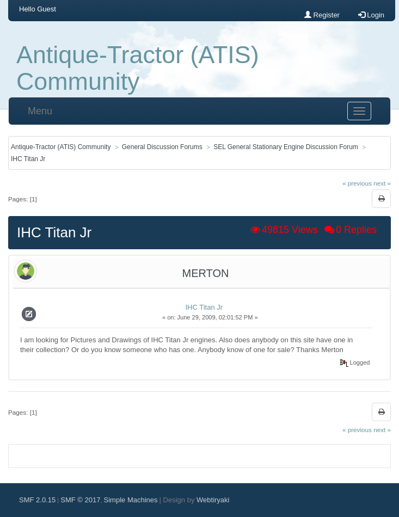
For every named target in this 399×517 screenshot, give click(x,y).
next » (382, 183)
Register (322, 15)
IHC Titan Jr (204, 307)
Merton (205, 273)
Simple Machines (131, 500)
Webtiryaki (213, 500)
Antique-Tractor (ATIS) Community (137, 68)
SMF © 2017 (80, 500)
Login (371, 15)
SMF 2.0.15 (37, 500)
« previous (357, 183)
